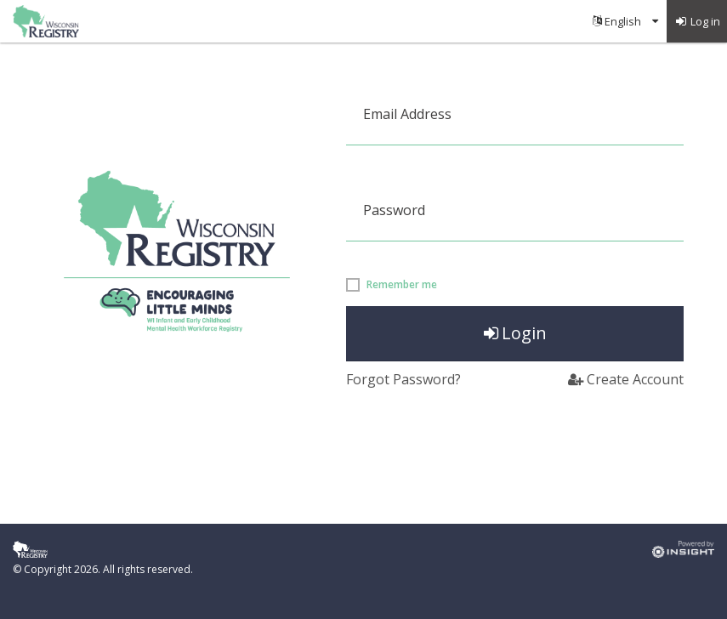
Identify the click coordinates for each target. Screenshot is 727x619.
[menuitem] (625, 21)
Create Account (626, 379)
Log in (697, 21)
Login (515, 332)
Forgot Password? (403, 379)
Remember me (401, 285)
